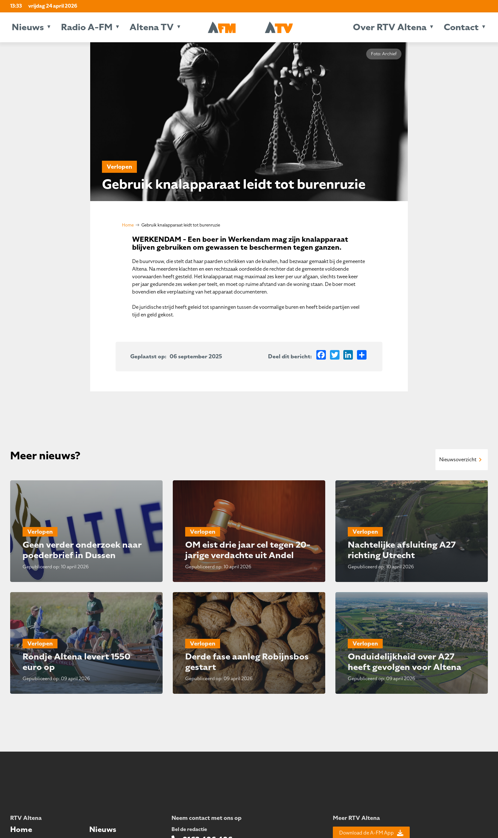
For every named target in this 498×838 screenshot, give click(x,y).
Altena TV (152, 27)
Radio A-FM (86, 27)
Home (128, 225)
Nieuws (28, 27)
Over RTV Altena (390, 27)
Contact (461, 27)
